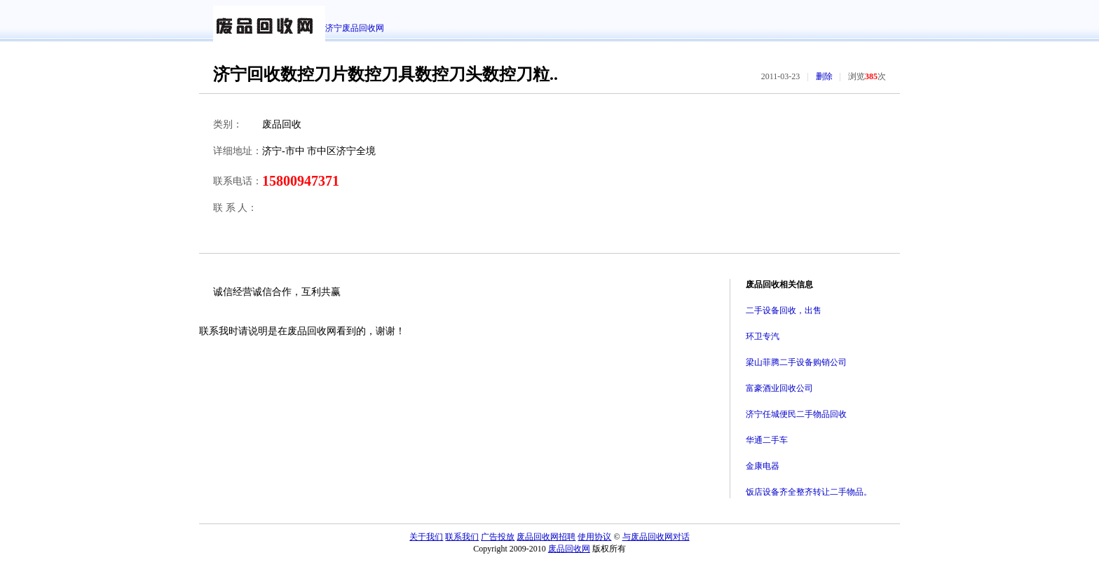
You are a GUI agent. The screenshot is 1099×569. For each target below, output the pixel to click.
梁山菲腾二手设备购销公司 (796, 362)
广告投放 (497, 537)
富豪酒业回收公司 (779, 388)
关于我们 (426, 537)
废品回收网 (569, 549)
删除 (824, 76)
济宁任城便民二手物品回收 (796, 414)
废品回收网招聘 (546, 537)
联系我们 (462, 537)
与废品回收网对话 (656, 537)
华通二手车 (767, 440)
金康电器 (762, 466)
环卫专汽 (762, 336)
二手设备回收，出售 (783, 310)
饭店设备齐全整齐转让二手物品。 (809, 492)
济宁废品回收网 (354, 28)
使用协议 (594, 537)
